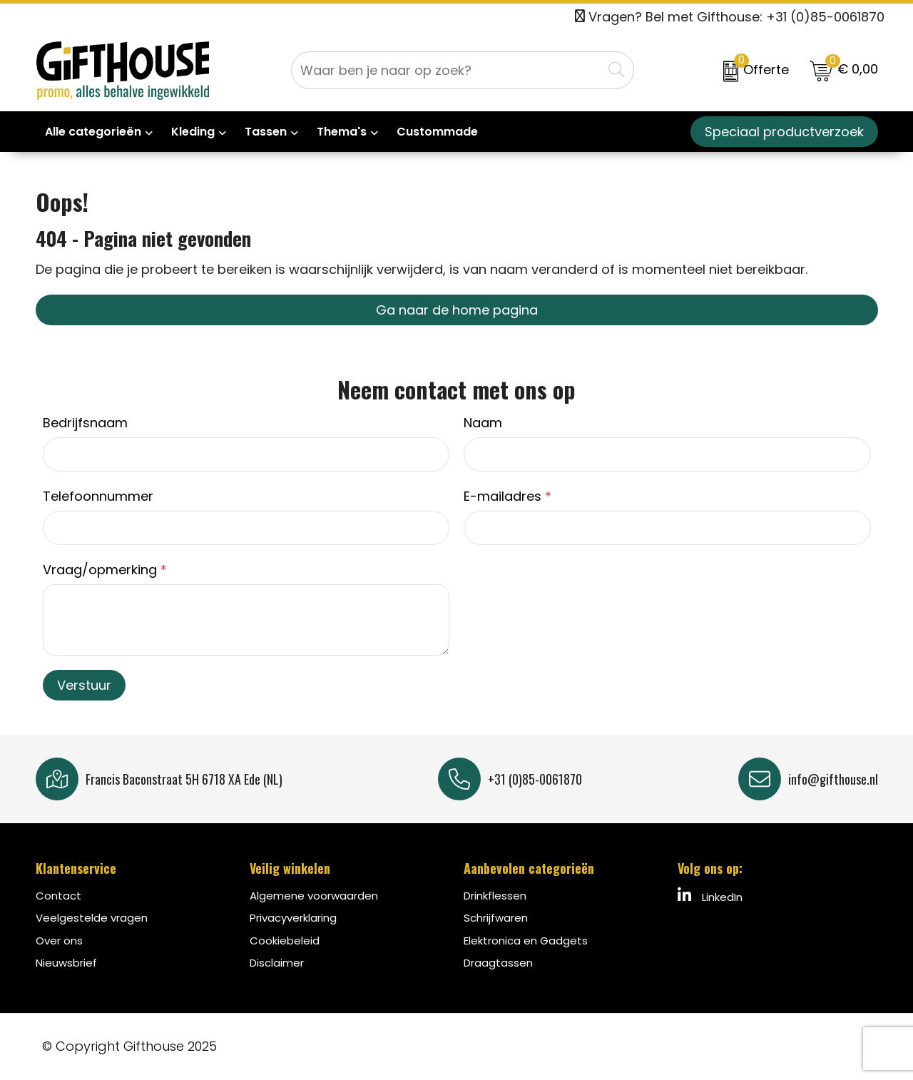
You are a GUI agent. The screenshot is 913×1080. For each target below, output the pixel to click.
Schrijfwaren (496, 917)
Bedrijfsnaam (85, 423)
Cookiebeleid (285, 940)
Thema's (342, 131)
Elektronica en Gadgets (526, 940)
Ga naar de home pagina (457, 310)
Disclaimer (277, 962)
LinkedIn (710, 896)
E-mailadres (507, 496)
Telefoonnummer (98, 496)
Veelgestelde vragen (92, 917)
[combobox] (447, 70)
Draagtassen (498, 962)
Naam (483, 423)
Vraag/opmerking (105, 570)
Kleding (193, 131)
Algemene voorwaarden (314, 895)
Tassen (266, 131)
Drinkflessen (495, 895)
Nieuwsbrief (66, 962)
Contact (58, 895)
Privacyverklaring (293, 917)
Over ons (59, 940)
